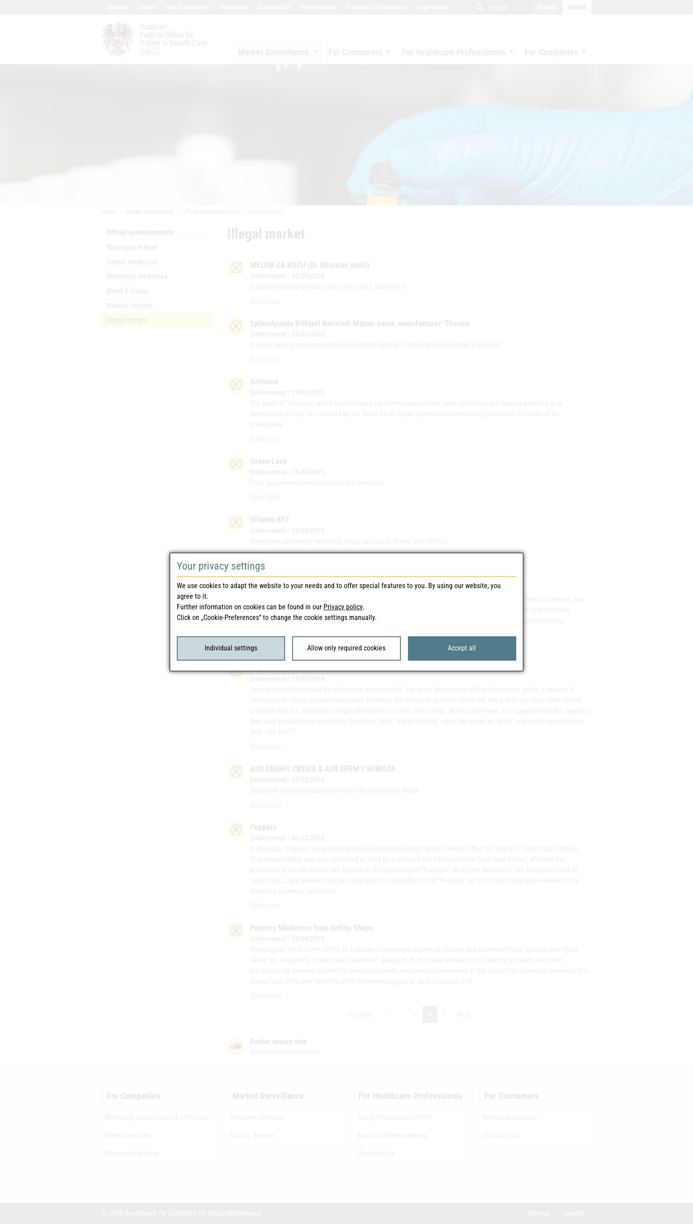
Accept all (462, 648)
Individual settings (231, 648)
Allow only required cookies (346, 648)
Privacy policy (343, 607)
